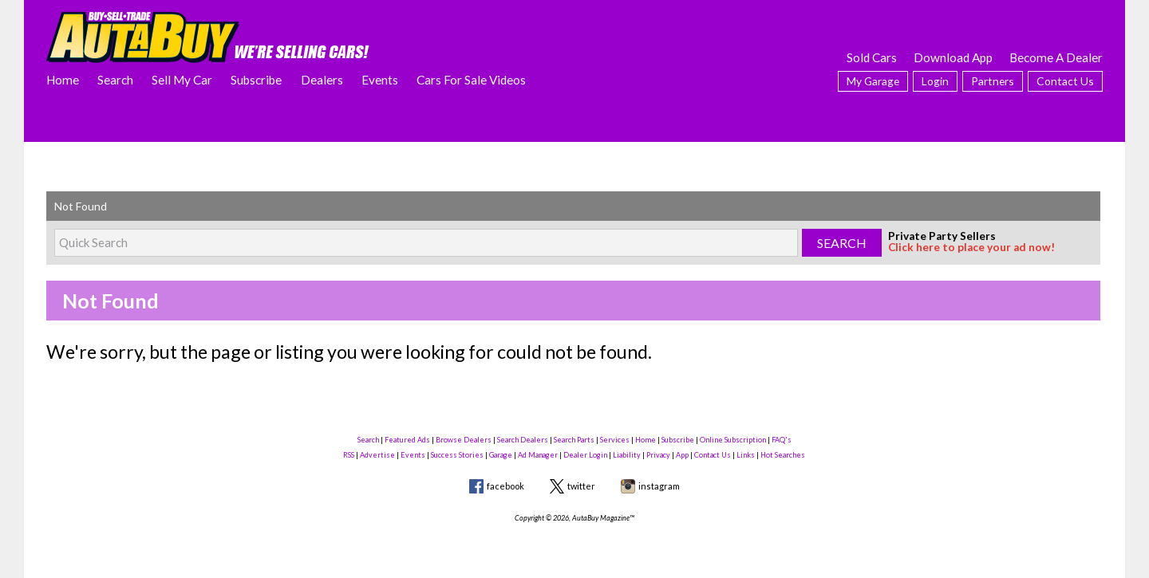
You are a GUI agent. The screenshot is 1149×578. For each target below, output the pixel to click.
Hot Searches (782, 454)
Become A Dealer (1056, 57)
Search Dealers (522, 439)
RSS (348, 454)
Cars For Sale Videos (471, 80)
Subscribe (256, 80)
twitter (581, 486)
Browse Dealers (464, 439)
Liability (627, 454)
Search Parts (574, 439)
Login (935, 81)
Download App (953, 57)
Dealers (322, 80)
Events (379, 80)
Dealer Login (585, 454)
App (682, 454)
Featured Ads (407, 439)
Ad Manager (538, 454)
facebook (505, 486)
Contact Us (1065, 81)
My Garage (873, 81)
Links (745, 454)
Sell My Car (182, 80)
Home (62, 80)
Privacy (658, 454)
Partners (992, 81)
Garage (500, 454)
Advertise (377, 454)
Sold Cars (872, 57)
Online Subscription (733, 439)
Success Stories (457, 454)
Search (115, 80)
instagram (659, 486)
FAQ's (782, 439)
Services (615, 439)
